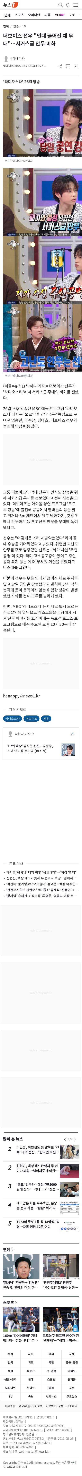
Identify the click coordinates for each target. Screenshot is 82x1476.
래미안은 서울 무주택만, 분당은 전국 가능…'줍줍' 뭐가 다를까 (38, 1208)
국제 (71, 1354)
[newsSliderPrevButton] (65, 1139)
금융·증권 (72, 1362)
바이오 (72, 1371)
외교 (31, 1362)
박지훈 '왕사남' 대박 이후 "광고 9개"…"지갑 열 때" (41, 872)
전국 (10, 1362)
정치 (10, 1354)
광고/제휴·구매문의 (31, 1406)
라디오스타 (12, 718)
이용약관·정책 (54, 1406)
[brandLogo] (10, 4)
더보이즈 (31, 718)
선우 (46, 718)
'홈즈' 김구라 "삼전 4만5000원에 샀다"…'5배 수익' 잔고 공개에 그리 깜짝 (37, 1189)
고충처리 (72, 1406)
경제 (51, 1354)
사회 (31, 1354)
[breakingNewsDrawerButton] (68, 4)
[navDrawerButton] (76, 4)
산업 (10, 1371)
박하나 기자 (17, 59)
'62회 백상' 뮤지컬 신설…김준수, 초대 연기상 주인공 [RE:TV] (30, 748)
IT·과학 (51, 1371)
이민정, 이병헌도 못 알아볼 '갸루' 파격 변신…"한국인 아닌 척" (38, 1152)
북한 (51, 1362)
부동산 (31, 1371)
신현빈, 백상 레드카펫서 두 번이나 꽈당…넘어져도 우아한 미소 (38, 1171)
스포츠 (8, 1302)
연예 (6, 26)
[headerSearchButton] (60, 4)
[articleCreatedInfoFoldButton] (45, 66)
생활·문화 (10, 1379)
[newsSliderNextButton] (75, 1139)
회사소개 (10, 1406)
